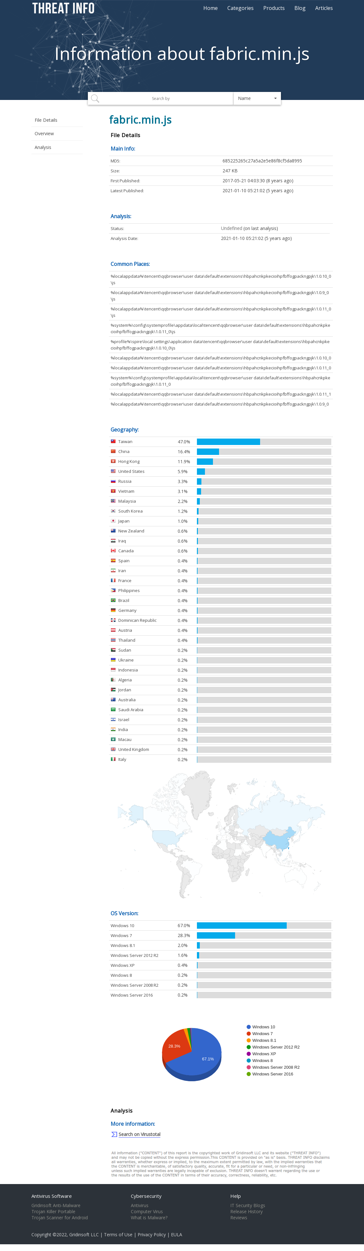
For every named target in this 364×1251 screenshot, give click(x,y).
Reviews (238, 1217)
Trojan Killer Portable (53, 1211)
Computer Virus (147, 1211)
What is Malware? (149, 1217)
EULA (176, 1234)
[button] (257, 98)
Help (235, 1196)
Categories (240, 8)
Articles (324, 8)
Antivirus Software (51, 1196)
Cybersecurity (146, 1196)
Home (210, 8)
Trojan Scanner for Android (59, 1217)
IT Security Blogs (247, 1205)
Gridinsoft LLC (84, 1234)
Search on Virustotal (139, 1134)
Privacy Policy (152, 1234)
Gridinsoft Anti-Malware (55, 1205)
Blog (300, 8)
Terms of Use (118, 1234)
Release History (246, 1211)
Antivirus (139, 1205)
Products (274, 8)
